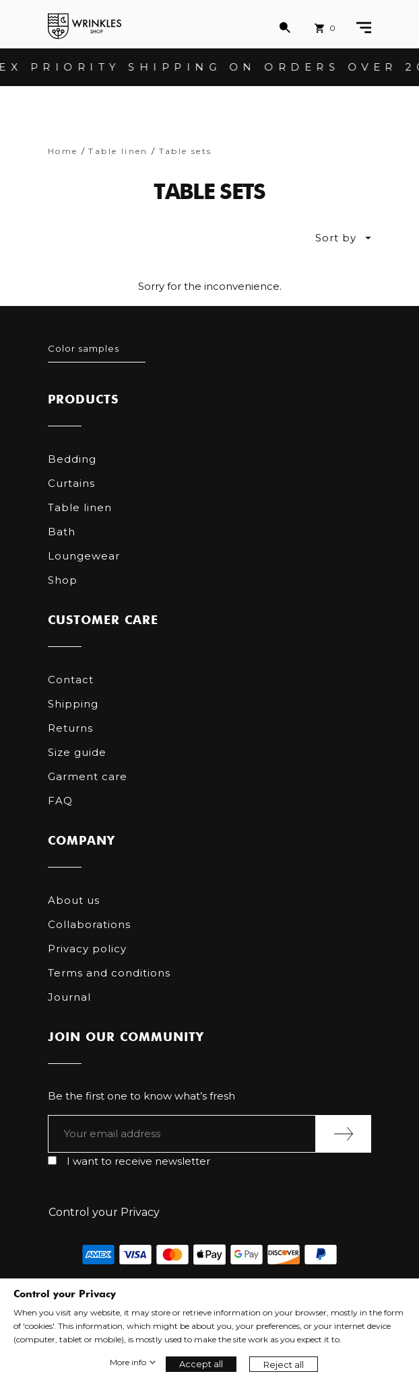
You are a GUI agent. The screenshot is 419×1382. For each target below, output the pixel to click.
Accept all (201, 1363)
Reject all (283, 1364)
